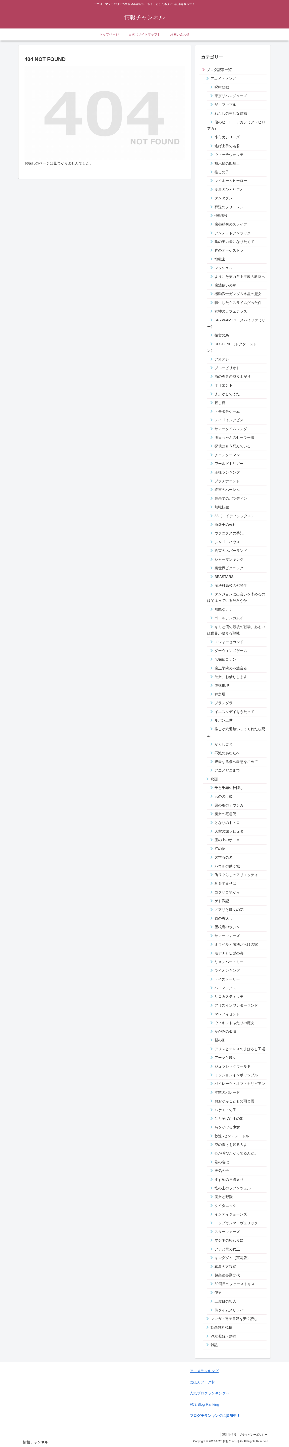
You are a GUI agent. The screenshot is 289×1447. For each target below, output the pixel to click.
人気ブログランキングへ (209, 1393)
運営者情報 (227, 1434)
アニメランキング (204, 1371)
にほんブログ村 (202, 1382)
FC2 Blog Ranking (204, 1404)
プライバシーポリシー (253, 1434)
